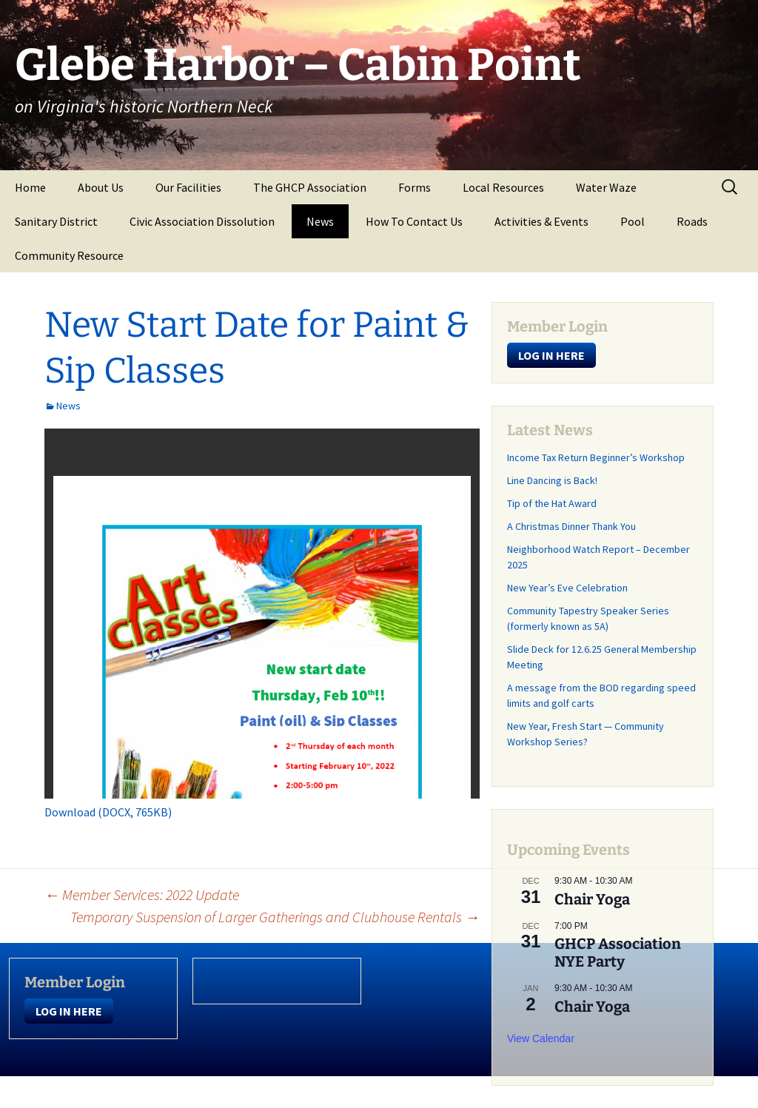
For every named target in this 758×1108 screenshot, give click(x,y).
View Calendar (540, 1038)
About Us (101, 187)
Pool (632, 221)
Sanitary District (56, 221)
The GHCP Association (309, 187)
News (320, 221)
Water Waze (606, 187)
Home (30, 187)
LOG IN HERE (551, 355)
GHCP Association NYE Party (617, 952)
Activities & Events (541, 221)
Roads (692, 221)
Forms (414, 187)
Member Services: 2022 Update (141, 894)
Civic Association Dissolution (202, 221)
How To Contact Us (414, 221)
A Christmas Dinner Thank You (571, 526)
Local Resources (503, 187)
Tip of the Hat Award (552, 503)
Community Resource (69, 255)
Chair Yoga (592, 899)
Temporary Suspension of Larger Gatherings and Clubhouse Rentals (275, 916)
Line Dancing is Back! (552, 480)
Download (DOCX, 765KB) (108, 812)
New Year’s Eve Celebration (567, 587)
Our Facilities (188, 187)
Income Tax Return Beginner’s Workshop (596, 457)
